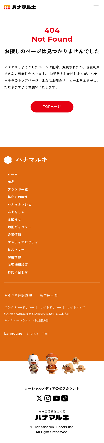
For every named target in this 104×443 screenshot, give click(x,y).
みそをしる (16, 212)
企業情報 (14, 235)
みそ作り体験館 (16, 295)
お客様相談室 (18, 265)
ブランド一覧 (18, 189)
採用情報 (14, 257)
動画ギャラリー (19, 227)
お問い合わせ (18, 272)
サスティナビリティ (23, 242)
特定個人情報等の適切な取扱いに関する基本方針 (37, 314)
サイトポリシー (50, 307)
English (32, 333)
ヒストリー (16, 250)
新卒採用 (47, 295)
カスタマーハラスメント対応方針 (26, 320)
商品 (11, 182)
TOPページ (52, 107)
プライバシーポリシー (19, 307)
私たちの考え (18, 197)
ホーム (13, 174)
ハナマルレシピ (19, 205)
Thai (45, 333)
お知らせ (14, 220)
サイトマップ (76, 307)
